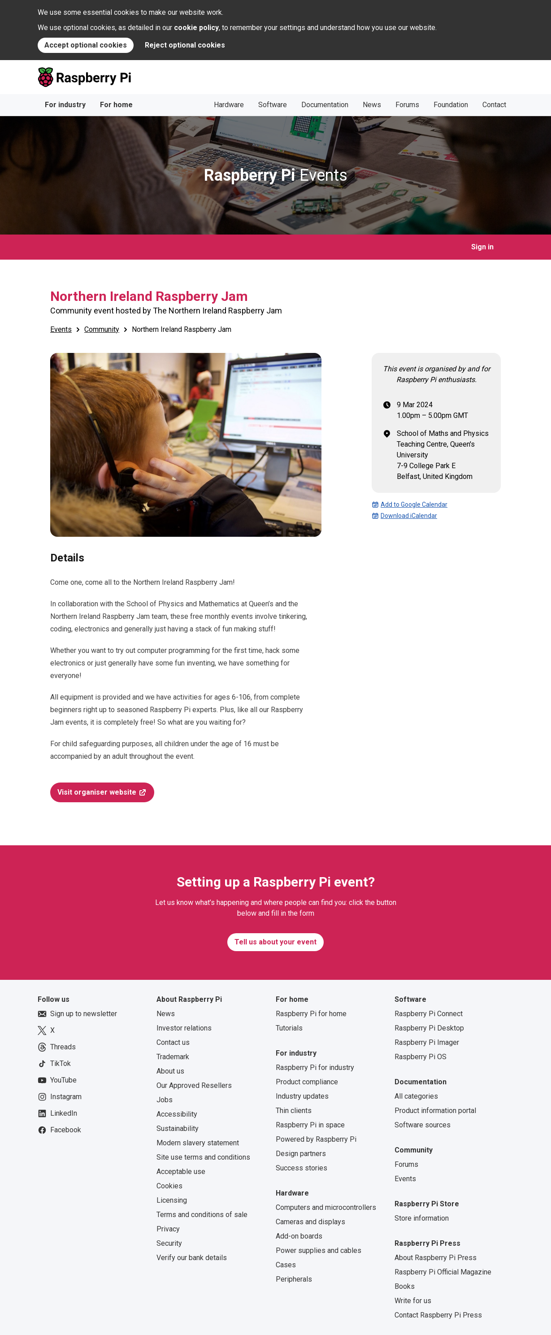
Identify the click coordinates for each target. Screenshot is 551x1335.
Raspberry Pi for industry (315, 1067)
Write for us (413, 1300)
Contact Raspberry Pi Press (438, 1315)
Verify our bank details (191, 1257)
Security (169, 1243)
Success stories (301, 1168)
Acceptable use (180, 1171)
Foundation (451, 104)
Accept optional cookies (85, 45)
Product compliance (307, 1082)
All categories (416, 1096)
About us (170, 1071)
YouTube (57, 1080)
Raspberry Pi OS (421, 1056)
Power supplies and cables (318, 1250)
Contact (494, 104)
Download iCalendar (404, 515)
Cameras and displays (310, 1222)
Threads (57, 1047)
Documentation (324, 104)
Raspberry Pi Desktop (429, 1028)
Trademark (172, 1056)
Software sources (423, 1125)
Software (272, 104)
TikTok (54, 1063)
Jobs (164, 1100)
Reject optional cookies (185, 45)
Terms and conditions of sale (201, 1214)
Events (275, 175)
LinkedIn (57, 1113)
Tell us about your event (275, 942)
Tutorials (289, 1028)
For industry (65, 104)
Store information (422, 1218)
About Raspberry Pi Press (436, 1257)
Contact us (173, 1042)
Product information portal (435, 1110)
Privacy (168, 1229)
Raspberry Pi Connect (429, 1013)
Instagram (60, 1096)
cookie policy (196, 27)
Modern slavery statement (197, 1143)
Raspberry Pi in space (310, 1125)
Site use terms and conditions (203, 1157)
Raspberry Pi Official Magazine (443, 1272)
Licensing (171, 1200)
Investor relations (184, 1028)
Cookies (169, 1186)
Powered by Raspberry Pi (316, 1139)
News (372, 104)
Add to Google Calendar (409, 504)
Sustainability (177, 1128)
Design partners (301, 1153)
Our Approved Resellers (194, 1085)
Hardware (229, 104)
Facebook (59, 1130)
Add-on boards (299, 1236)
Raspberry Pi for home (311, 1013)
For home (116, 104)
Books (405, 1286)
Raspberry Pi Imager (427, 1042)
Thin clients (294, 1110)
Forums (407, 104)
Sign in (482, 247)
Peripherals (294, 1279)
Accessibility (176, 1114)
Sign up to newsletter (77, 1013)
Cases (286, 1265)
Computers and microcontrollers (326, 1207)
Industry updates (302, 1096)
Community (101, 329)
